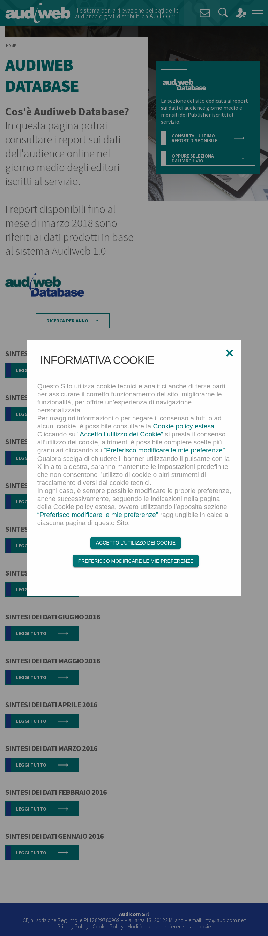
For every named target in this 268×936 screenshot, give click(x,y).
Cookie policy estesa (184, 426)
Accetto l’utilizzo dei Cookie (136, 543)
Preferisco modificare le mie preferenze (136, 561)
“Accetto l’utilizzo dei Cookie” (120, 434)
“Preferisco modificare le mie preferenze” (164, 450)
